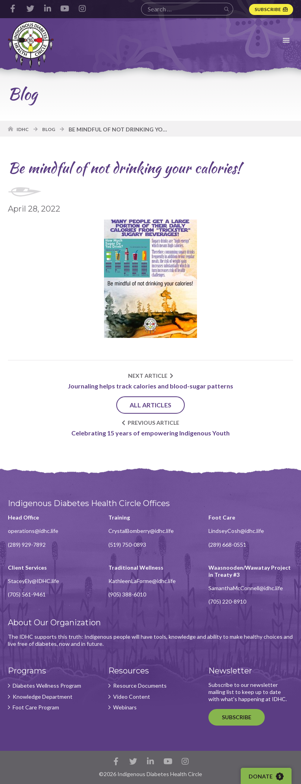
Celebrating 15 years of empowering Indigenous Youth (150, 433)
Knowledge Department (42, 697)
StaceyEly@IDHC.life (33, 581)
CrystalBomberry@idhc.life (141, 530)
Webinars (125, 707)
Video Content (131, 697)
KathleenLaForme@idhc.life (142, 581)
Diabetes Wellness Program (47, 686)
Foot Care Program (36, 707)
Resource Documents (140, 686)
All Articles (150, 405)
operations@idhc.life (33, 530)
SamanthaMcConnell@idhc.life (245, 588)
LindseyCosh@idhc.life (236, 530)
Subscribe (268, 9)
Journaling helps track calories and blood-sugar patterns (150, 386)
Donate (266, 776)
